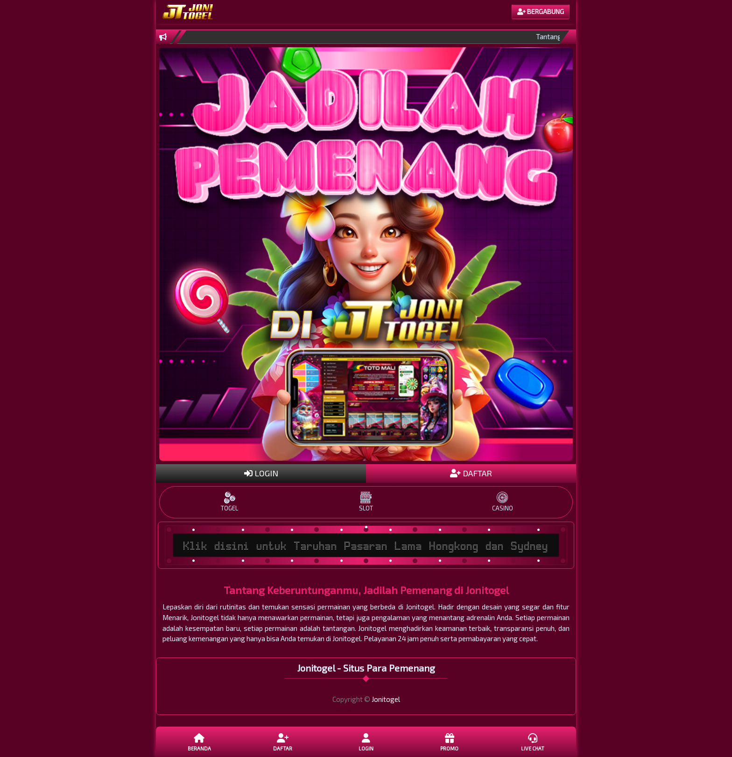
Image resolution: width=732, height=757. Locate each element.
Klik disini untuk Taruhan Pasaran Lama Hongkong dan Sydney (366, 545)
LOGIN (261, 473)
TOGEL (230, 502)
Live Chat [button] (532, 741)
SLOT (366, 502)
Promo (449, 741)
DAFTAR (471, 473)
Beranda (199, 741)
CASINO (502, 502)
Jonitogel (386, 699)
